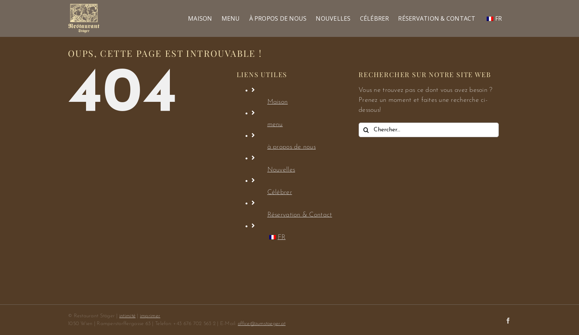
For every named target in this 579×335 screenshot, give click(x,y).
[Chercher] (366, 129)
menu (275, 124)
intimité (127, 316)
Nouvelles (281, 169)
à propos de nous (291, 147)
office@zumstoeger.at (261, 324)
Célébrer (279, 192)
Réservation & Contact (299, 214)
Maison (277, 102)
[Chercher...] (429, 129)
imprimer (150, 316)
